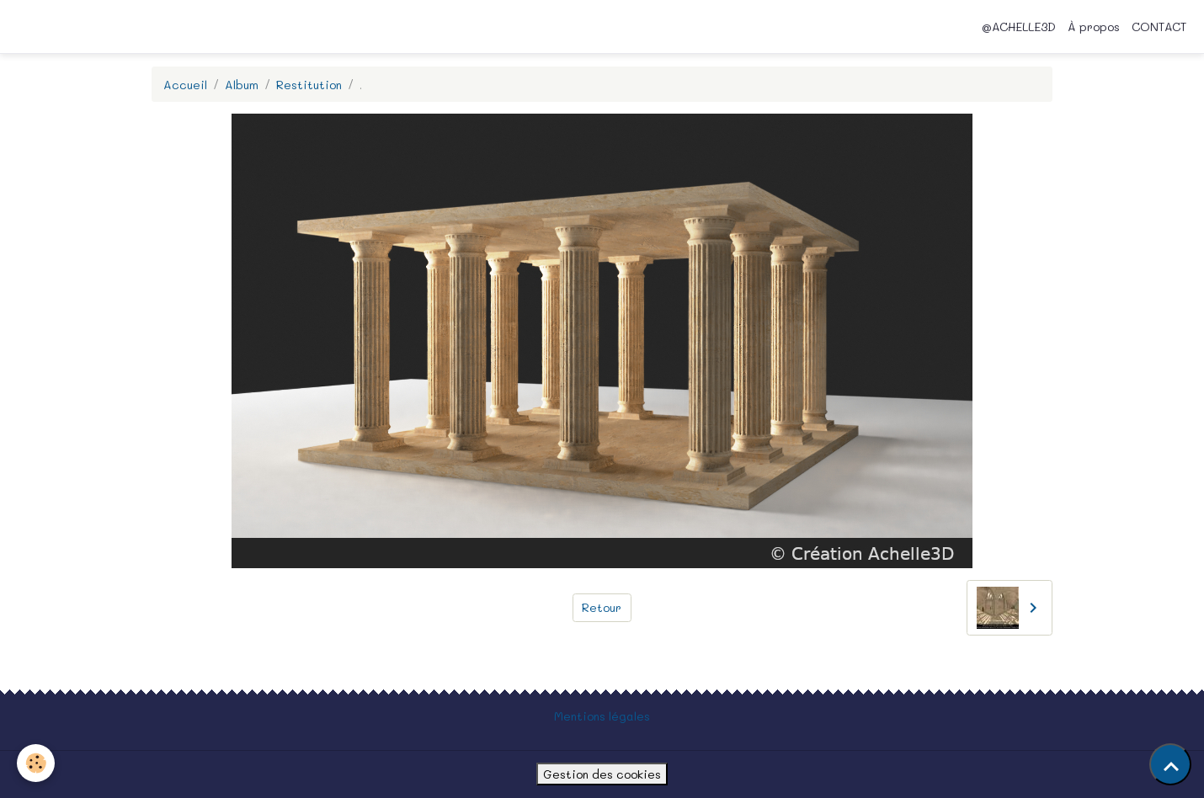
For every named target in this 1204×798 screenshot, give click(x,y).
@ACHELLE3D (1019, 27)
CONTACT (1159, 27)
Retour (601, 607)
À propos (1094, 27)
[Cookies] (36, 763)
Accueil (185, 85)
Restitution (309, 85)
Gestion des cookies (602, 774)
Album (241, 85)
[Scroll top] (1170, 764)
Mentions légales (602, 716)
